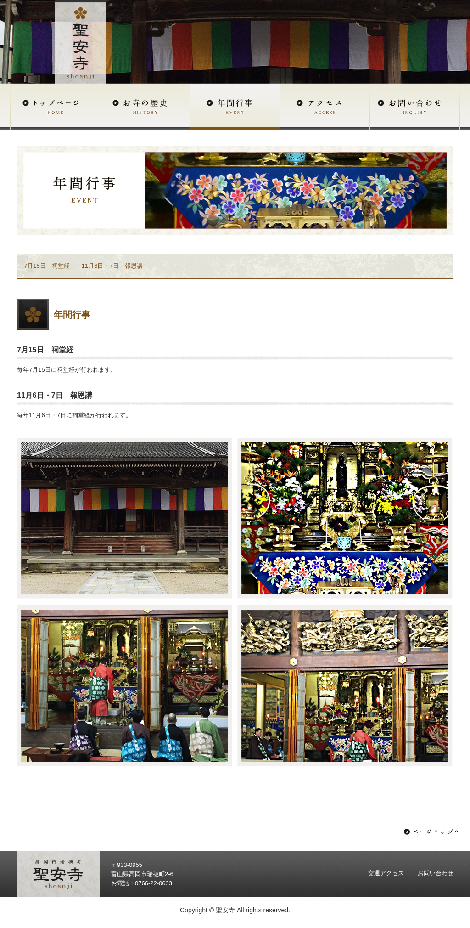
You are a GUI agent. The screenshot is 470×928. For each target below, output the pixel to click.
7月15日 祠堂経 (47, 265)
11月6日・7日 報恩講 (112, 265)
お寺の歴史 (145, 107)
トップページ (55, 107)
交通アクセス (386, 873)
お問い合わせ (415, 107)
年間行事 (235, 107)
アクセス (325, 107)
